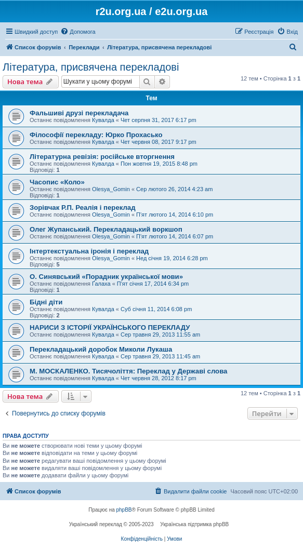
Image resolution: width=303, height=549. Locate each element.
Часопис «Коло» (57, 182)
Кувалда (103, 120)
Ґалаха (101, 283)
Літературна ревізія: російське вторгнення (102, 156)
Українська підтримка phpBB (194, 524)
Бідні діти (46, 302)
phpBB (124, 510)
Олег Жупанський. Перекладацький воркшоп (106, 229)
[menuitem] (77, 31)
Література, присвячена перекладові (91, 67)
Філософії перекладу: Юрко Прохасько (96, 135)
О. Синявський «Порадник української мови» (106, 276)
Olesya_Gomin (111, 189)
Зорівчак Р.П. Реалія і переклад (83, 207)
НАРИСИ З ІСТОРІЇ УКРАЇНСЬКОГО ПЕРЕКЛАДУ (110, 327)
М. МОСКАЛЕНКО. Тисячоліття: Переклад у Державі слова (128, 371)
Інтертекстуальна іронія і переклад (89, 251)
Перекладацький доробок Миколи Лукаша (101, 349)
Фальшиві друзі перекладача (79, 113)
